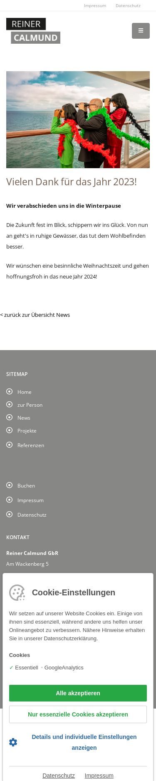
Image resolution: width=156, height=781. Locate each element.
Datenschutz (128, 5)
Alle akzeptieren (78, 693)
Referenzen (30, 445)
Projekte (27, 430)
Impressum (95, 5)
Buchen (26, 485)
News (23, 417)
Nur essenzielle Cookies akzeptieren (78, 714)
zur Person (29, 404)
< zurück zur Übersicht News (35, 314)
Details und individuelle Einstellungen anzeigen (84, 742)
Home (24, 391)
